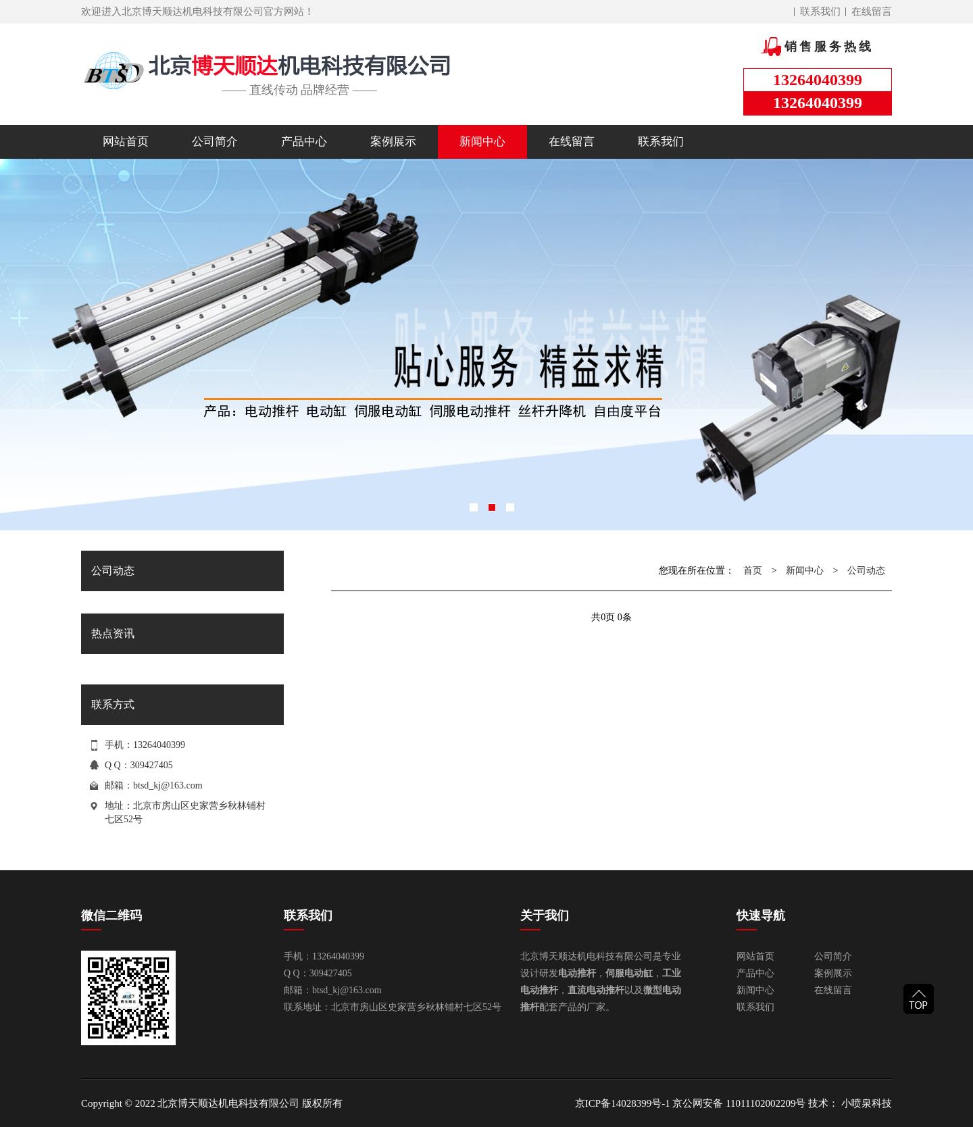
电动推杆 (577, 973)
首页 (752, 571)
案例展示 (393, 141)
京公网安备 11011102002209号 (738, 1103)
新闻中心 (482, 141)
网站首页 (126, 141)
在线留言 (871, 11)
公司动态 (866, 571)
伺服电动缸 (629, 973)
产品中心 (304, 141)
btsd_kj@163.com (168, 785)
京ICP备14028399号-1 (622, 1103)
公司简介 (215, 141)
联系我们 (820, 11)
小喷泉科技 (865, 1103)
